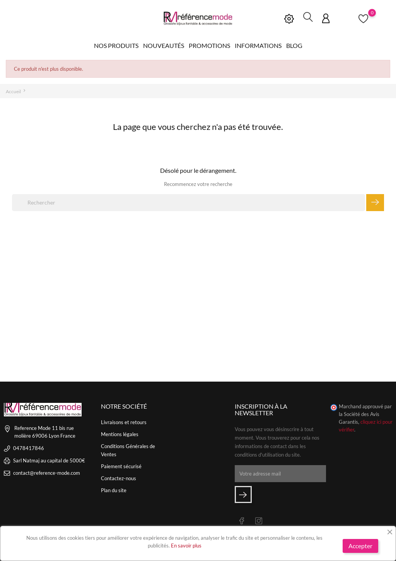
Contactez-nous (118, 478)
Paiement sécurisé (121, 466)
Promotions (209, 45)
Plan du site (113, 490)
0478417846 (28, 448)
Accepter (360, 545)
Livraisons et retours (124, 422)
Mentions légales (119, 434)
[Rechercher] (188, 202)
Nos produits (116, 45)
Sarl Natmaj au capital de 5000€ (49, 460)
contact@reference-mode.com (46, 472)
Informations (258, 45)
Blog (294, 45)
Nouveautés (163, 45)
